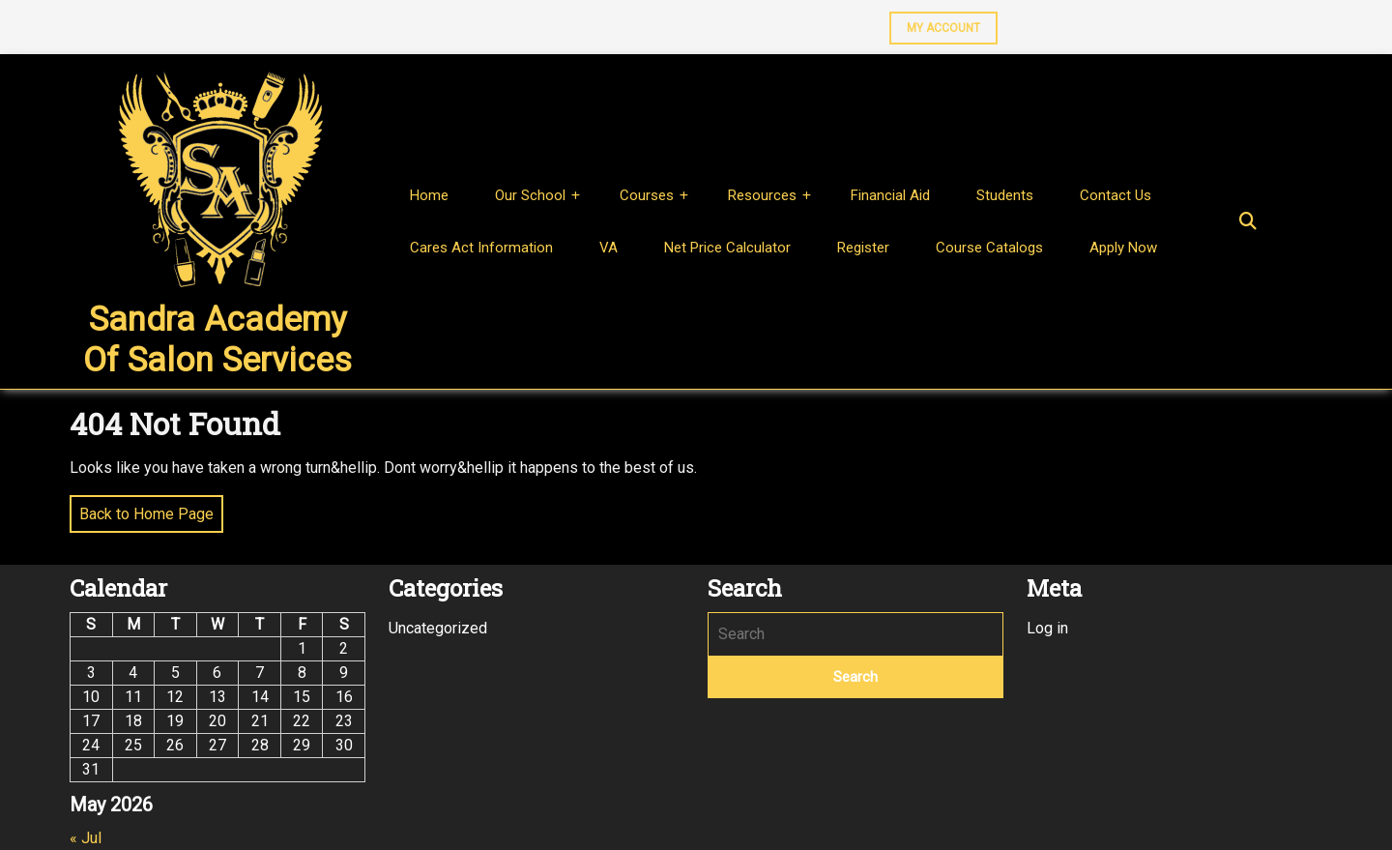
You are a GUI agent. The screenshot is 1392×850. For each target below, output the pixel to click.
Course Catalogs (989, 247)
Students (1004, 195)
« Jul (86, 838)
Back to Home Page (142, 509)
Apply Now (1123, 247)
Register (863, 247)
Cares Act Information (481, 247)
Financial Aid (890, 195)
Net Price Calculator (727, 247)
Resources (762, 195)
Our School (530, 195)
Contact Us (1115, 195)
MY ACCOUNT (934, 23)
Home (429, 195)
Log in (1047, 628)
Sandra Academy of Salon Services (217, 340)
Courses (647, 195)
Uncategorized (438, 628)
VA (608, 247)
